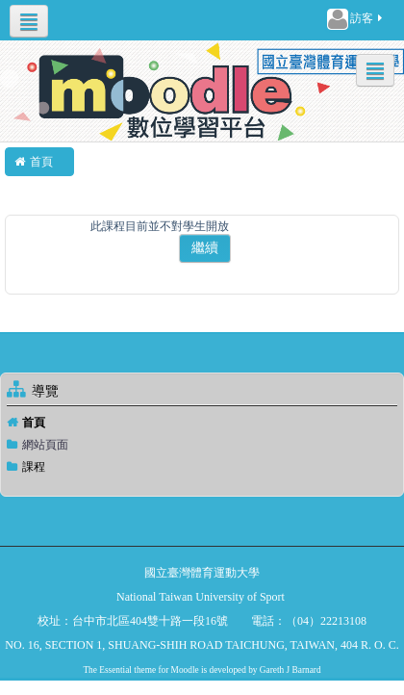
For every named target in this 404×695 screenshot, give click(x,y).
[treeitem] (202, 422)
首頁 (33, 422)
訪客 (356, 19)
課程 (33, 467)
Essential (115, 670)
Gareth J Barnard (290, 670)
